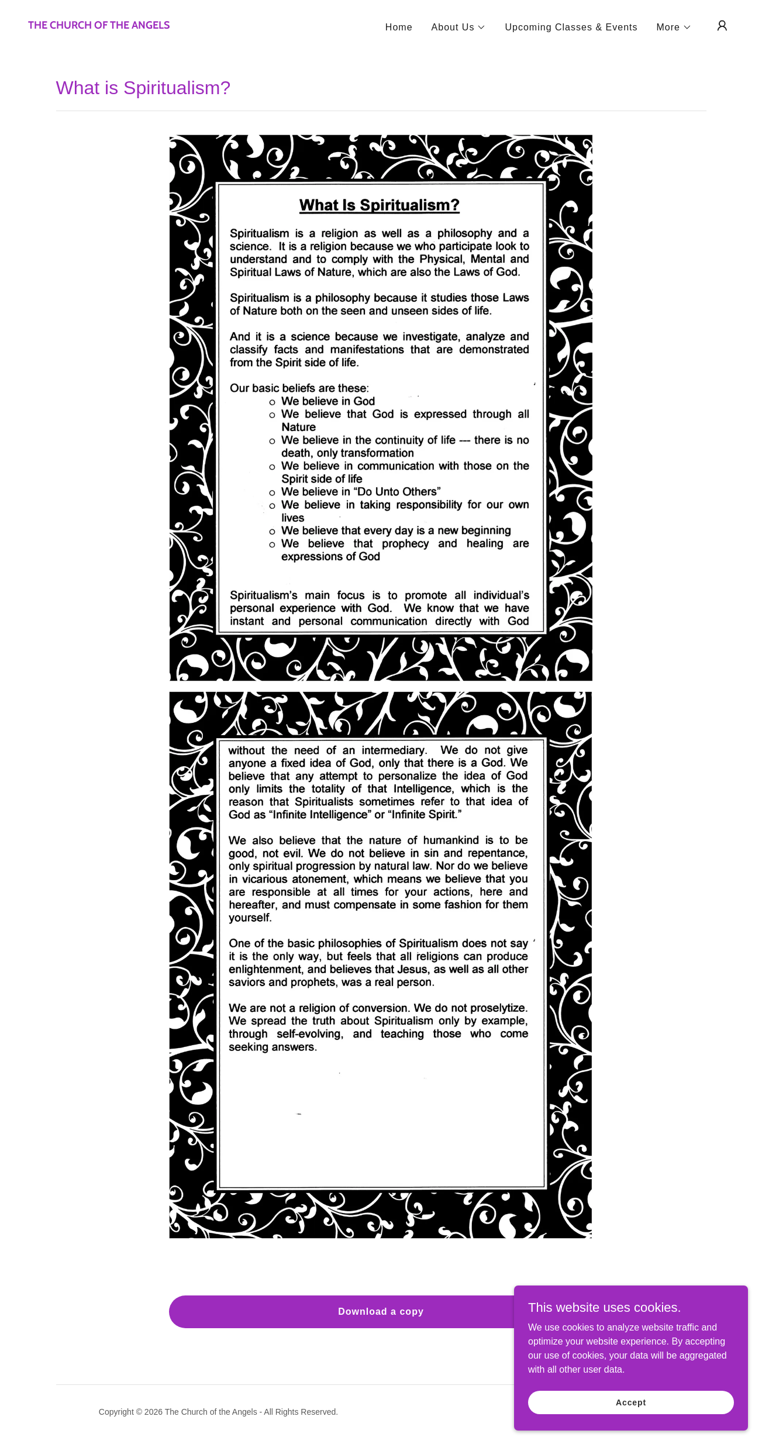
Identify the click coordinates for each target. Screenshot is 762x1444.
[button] (459, 27)
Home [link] (399, 27)
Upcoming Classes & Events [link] (571, 27)
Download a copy (381, 1312)
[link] (99, 25)
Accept (631, 1402)
